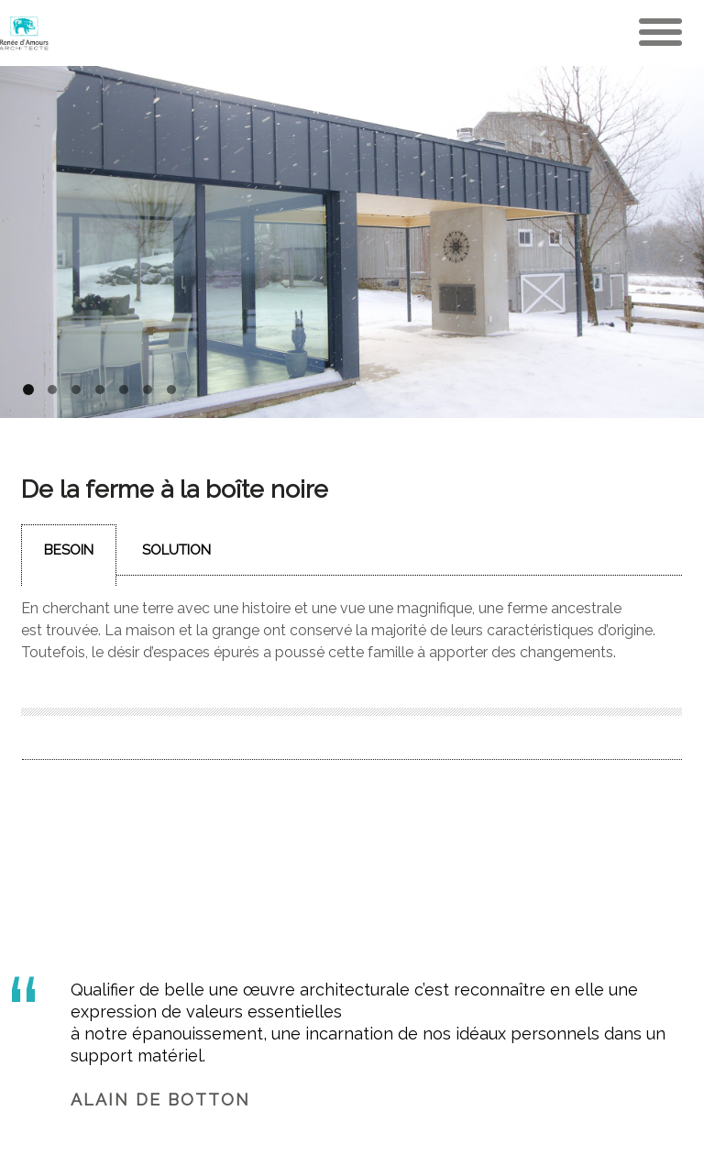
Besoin (69, 550)
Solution (176, 550)
